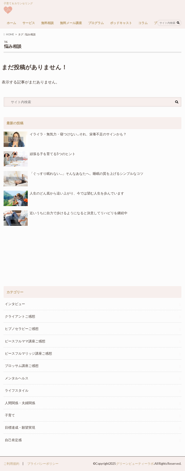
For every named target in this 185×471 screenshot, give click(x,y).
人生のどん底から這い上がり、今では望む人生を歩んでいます (64, 198)
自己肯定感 (13, 440)
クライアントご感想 (20, 316)
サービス (28, 23)
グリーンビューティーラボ (135, 463)
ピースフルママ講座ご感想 (25, 341)
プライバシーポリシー (43, 463)
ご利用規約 (11, 463)
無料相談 (47, 23)
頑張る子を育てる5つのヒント (39, 159)
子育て (10, 415)
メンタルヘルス (16, 378)
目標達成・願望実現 (20, 427)
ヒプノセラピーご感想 (22, 329)
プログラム (96, 23)
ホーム (11, 23)
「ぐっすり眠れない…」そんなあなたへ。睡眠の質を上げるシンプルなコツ (73, 178)
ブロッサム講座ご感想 (22, 366)
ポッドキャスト (121, 23)
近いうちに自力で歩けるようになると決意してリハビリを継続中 (65, 218)
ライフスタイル (16, 390)
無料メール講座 (71, 23)
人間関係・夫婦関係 (20, 403)
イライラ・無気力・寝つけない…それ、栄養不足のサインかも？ (65, 139)
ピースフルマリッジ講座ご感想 (28, 353)
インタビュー (15, 304)
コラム (143, 23)
